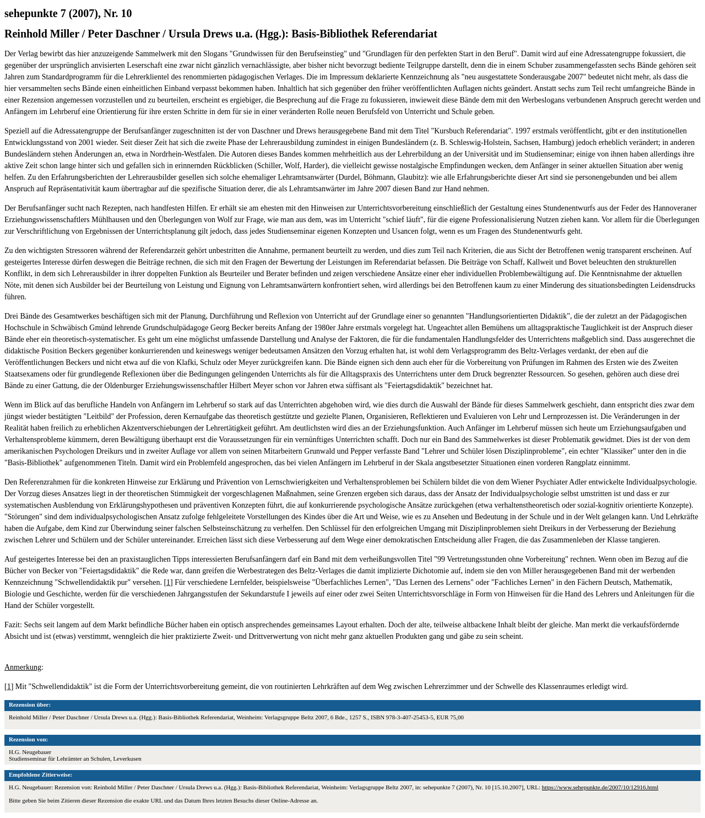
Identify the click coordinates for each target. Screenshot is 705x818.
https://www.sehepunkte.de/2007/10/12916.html (600, 787)
